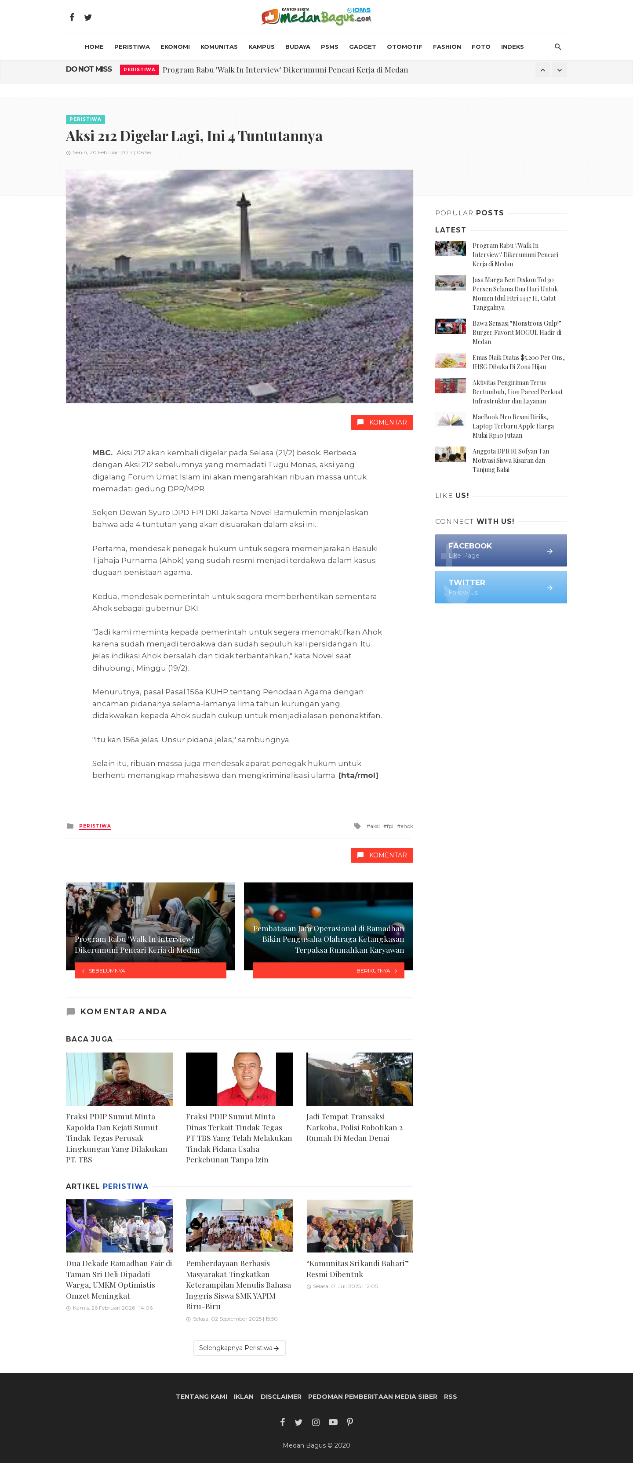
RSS (450, 1397)
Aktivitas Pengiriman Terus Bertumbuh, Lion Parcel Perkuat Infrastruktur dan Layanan (518, 391)
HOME (94, 46)
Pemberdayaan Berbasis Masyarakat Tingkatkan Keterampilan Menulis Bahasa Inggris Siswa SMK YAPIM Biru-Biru (238, 1284)
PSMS (329, 46)
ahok (406, 826)
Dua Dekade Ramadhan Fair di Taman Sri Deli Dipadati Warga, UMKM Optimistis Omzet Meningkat (119, 1279)
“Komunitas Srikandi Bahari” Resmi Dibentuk (357, 1268)
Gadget (362, 46)
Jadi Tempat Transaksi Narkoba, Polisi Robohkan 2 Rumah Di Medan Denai (354, 1127)
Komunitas (219, 46)
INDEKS (512, 46)
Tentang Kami (201, 1397)
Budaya (297, 46)
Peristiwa (132, 46)
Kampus (261, 46)
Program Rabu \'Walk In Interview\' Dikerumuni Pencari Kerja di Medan (515, 254)
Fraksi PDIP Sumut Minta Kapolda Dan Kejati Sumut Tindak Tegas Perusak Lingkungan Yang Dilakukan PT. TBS (116, 1137)
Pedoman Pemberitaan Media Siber (372, 1397)
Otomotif (404, 46)
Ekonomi (175, 46)
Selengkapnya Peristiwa (239, 1348)
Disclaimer (281, 1397)
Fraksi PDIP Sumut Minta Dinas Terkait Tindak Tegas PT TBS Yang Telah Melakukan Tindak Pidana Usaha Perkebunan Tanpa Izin (239, 1137)
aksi (375, 826)
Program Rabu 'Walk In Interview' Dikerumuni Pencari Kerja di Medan (285, 69)
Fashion (447, 46)
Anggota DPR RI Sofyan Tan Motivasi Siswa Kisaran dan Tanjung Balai (511, 460)
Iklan (244, 1397)
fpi (390, 826)
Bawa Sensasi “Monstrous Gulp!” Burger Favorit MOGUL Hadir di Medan (517, 332)
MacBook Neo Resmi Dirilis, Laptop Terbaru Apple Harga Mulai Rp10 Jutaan (513, 426)
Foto (481, 46)
